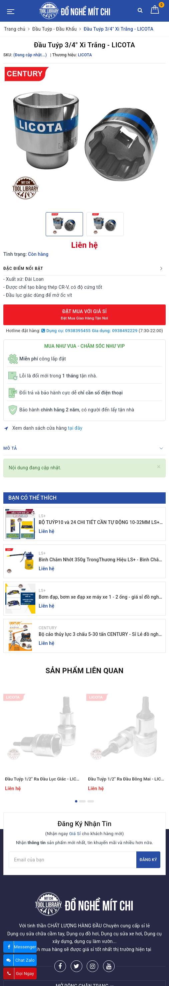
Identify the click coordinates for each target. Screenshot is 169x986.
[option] (84, 137)
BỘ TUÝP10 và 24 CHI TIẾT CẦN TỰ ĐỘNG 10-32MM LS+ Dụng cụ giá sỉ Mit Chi (99, 523)
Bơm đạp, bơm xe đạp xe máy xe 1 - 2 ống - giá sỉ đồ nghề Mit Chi (100, 597)
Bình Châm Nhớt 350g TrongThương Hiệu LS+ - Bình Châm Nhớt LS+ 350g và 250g (101, 560)
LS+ (42, 516)
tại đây (75, 428)
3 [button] (90, 801)
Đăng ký (148, 859)
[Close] (159, 466)
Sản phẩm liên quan (84, 671)
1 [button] (76, 801)
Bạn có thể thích (32, 498)
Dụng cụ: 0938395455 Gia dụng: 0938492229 (89, 330)
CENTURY (48, 628)
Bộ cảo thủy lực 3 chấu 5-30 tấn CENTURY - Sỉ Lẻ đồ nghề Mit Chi (100, 635)
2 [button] (82, 801)
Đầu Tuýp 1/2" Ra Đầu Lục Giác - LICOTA (45, 778)
